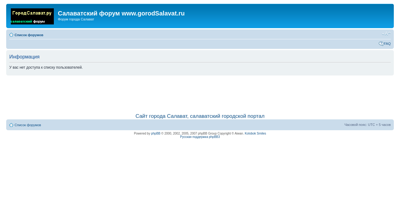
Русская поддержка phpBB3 (200, 137)
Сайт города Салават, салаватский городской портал (200, 116)
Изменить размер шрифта (386, 33)
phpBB (155, 133)
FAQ (387, 43)
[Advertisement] (200, 91)
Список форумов (29, 35)
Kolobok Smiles (255, 133)
